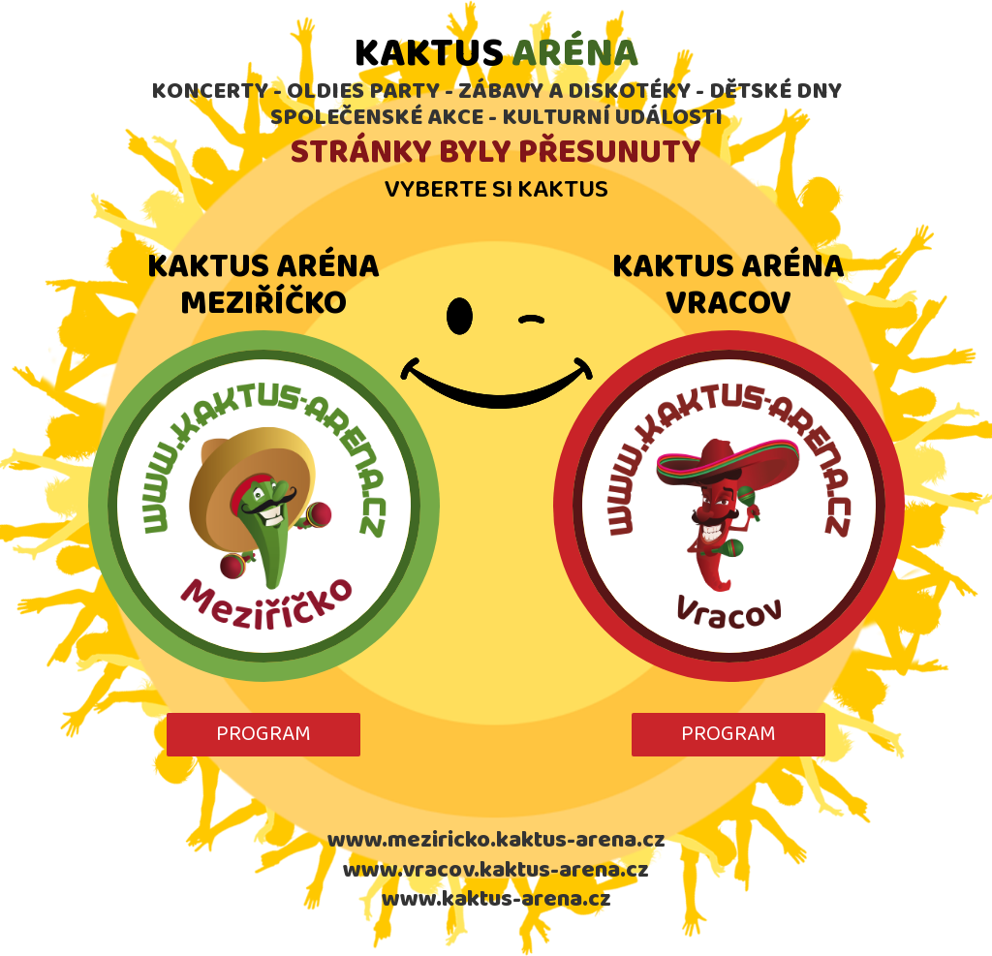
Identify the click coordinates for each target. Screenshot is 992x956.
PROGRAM (263, 734)
